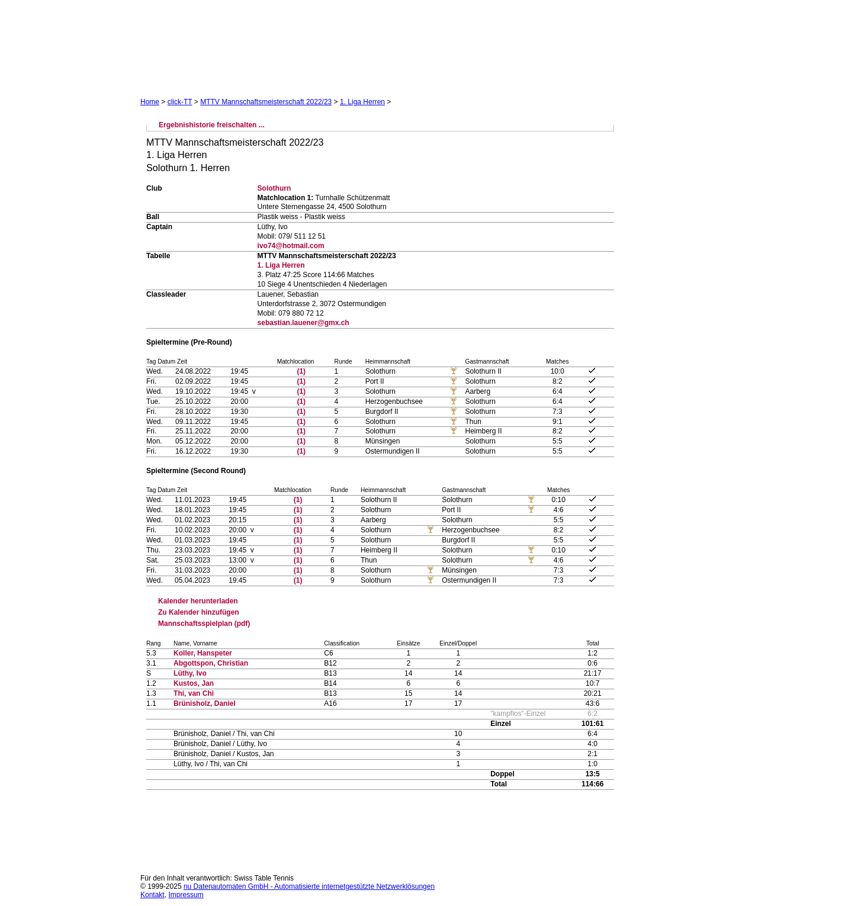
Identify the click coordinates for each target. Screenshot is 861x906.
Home (149, 102)
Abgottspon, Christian (211, 663)
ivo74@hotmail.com (291, 246)
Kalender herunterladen (198, 601)
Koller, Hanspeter (203, 653)
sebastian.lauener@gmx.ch (303, 323)
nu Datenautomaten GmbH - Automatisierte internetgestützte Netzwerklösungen (309, 886)
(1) (301, 371)
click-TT (180, 102)
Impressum (185, 895)
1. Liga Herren (362, 102)
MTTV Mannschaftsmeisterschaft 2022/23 (266, 102)
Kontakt (152, 895)
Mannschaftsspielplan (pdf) (204, 623)
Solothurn (274, 188)
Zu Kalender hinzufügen (198, 612)
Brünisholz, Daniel (205, 703)
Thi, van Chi (194, 693)
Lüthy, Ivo (190, 673)
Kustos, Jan (194, 683)
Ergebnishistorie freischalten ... (212, 125)
